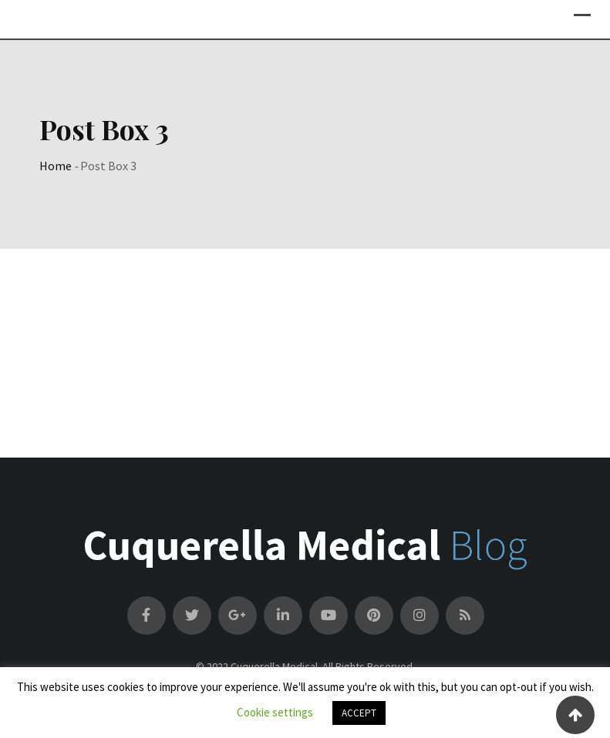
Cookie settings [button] (275, 712)
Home (55, 165)
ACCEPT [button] (359, 713)
